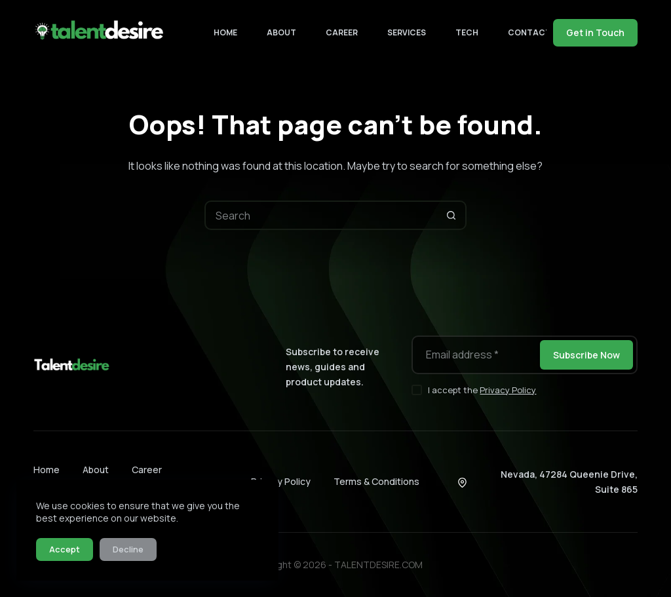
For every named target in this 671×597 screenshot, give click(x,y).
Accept (64, 549)
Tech (466, 32)
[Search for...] (320, 215)
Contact (538, 33)
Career (342, 32)
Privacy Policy (508, 390)
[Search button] (452, 215)
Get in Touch (595, 32)
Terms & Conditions (376, 481)
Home (225, 32)
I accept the (482, 390)
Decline (128, 549)
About (281, 32)
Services (406, 32)
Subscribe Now (586, 355)
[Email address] (474, 355)
